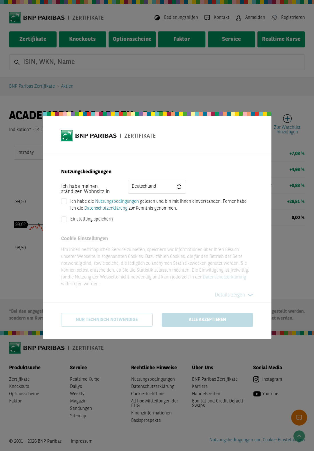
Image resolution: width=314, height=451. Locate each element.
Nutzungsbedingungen (117, 201)
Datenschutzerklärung (105, 208)
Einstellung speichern (91, 219)
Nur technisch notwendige (107, 320)
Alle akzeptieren (207, 320)
